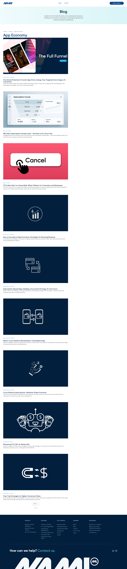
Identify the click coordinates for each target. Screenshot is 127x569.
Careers (75, 528)
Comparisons (93, 532)
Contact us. (46, 550)
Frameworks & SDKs (62, 528)
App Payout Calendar (95, 524)
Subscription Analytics (47, 532)
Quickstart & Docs (62, 526)
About (75, 524)
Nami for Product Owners (29, 529)
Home (5, 31)
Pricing (59, 532)
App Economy (18, 31)
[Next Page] (35, 503)
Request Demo (61, 524)
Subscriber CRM (45, 534)
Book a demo (116, 3)
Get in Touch (76, 530)
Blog (60, 3)
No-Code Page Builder (47, 526)
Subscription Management (45, 529)
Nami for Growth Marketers (29, 525)
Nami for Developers (30, 532)
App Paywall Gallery (94, 530)
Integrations (60, 530)
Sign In (59, 535)
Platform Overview (46, 524)
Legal (74, 532)
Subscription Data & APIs (46, 537)
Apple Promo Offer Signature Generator (95, 527)
